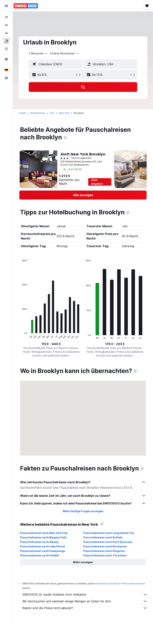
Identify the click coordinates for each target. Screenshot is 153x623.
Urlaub (22, 113)
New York (64, 113)
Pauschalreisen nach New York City (44, 532)
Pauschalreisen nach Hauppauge (42, 550)
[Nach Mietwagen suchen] (6, 33)
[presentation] (65, 137)
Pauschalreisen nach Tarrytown (105, 555)
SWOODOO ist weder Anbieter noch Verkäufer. (84, 594)
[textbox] (56, 64)
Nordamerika (37, 113)
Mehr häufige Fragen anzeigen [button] (83, 511)
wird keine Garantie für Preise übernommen (120, 583)
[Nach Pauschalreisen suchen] (6, 41)
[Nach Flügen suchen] (6, 17)
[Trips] (6, 59)
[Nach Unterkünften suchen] (6, 25)
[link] (83, 195)
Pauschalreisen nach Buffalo (103, 537)
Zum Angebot (97, 181)
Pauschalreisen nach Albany (39, 541)
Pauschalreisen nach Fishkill (39, 555)
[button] (6, 6)
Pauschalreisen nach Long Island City (108, 532)
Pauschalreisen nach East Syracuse (107, 541)
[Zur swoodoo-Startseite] (26, 5)
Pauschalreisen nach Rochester (105, 546)
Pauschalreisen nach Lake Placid (42, 546)
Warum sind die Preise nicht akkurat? (84, 608)
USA (52, 113)
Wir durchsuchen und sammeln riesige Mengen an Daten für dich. (84, 601)
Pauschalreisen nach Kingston (104, 550)
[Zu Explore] (6, 49)
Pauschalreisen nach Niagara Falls (43, 537)
